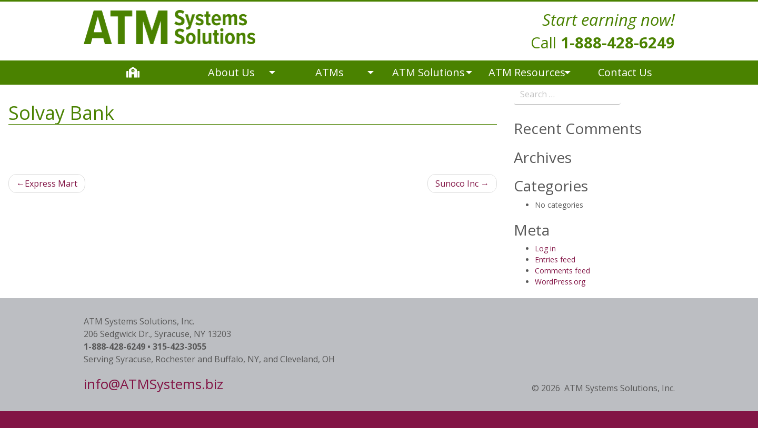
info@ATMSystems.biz (153, 383)
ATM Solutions (428, 72)
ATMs (329, 72)
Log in (545, 248)
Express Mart (51, 183)
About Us (231, 72)
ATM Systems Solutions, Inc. (619, 388)
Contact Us (625, 72)
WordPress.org (560, 282)
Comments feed (562, 271)
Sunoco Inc (456, 183)
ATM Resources (526, 72)
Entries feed (555, 259)
